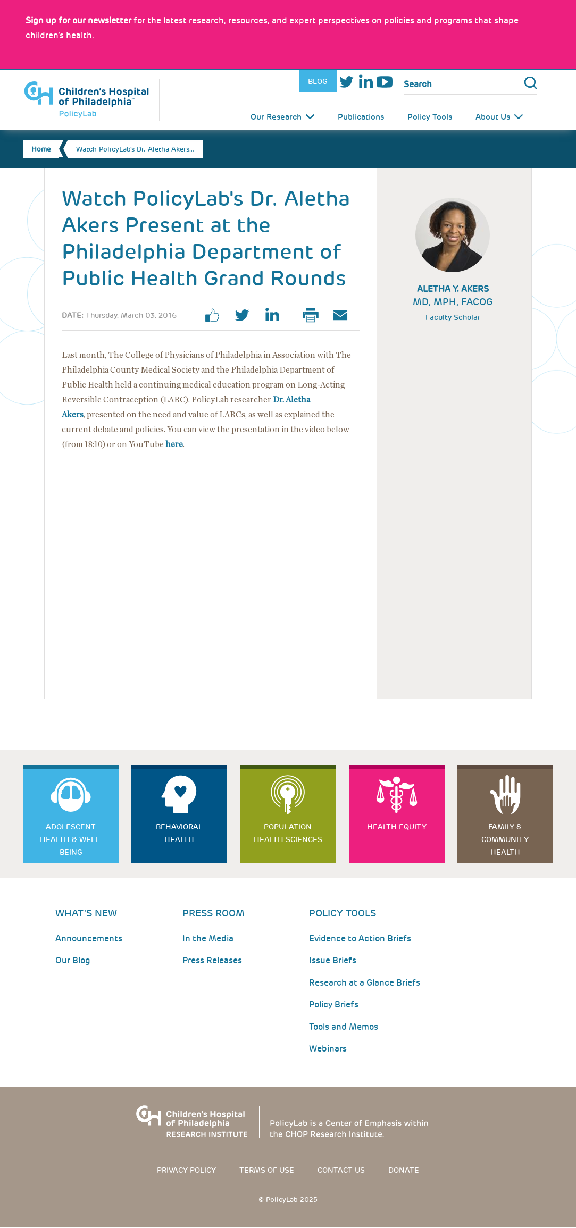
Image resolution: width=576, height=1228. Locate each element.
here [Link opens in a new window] (174, 444)
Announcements (88, 938)
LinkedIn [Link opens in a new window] (365, 81)
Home (41, 149)
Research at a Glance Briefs (364, 982)
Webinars (328, 1048)
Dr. (279, 400)
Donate (403, 1170)
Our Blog (72, 960)
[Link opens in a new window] (78, 20)
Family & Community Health (505, 839)
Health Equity (397, 826)
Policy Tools (429, 117)
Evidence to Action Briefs (360, 938)
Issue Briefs (332, 960)
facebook (216, 315)
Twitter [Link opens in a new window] (346, 81)
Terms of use (266, 1170)
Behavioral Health (179, 833)
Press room (213, 913)
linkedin (276, 315)
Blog (318, 81)
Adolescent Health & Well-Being (71, 839)
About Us (492, 117)
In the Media (207, 938)
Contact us (341, 1170)
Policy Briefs (333, 1004)
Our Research (276, 117)
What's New (86, 913)
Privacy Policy (186, 1170)
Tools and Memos (343, 1026)
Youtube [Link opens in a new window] (384, 81)
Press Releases (212, 960)
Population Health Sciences (288, 833)
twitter (246, 315)
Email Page (345, 315)
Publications (361, 117)
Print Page (315, 315)
